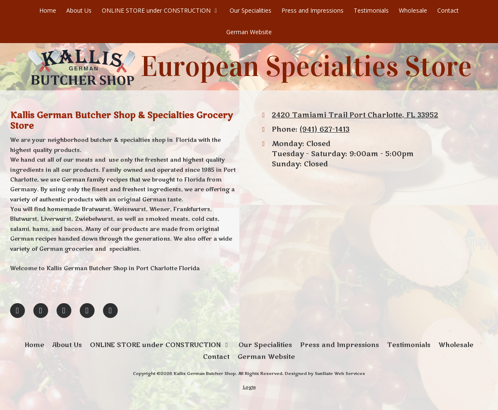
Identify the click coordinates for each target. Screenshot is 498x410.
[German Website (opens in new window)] (249, 32)
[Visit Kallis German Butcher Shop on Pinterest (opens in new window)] (64, 310)
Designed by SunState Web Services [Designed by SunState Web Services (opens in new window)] (325, 374)
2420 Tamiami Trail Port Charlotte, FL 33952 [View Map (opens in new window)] (355, 115)
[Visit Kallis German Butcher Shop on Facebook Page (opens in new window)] (17, 310)
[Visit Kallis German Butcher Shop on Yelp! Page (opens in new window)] (87, 310)
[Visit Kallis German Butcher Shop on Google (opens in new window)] (40, 310)
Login (249, 387)
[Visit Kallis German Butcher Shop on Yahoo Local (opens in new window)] (110, 310)
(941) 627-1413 (324, 129)
